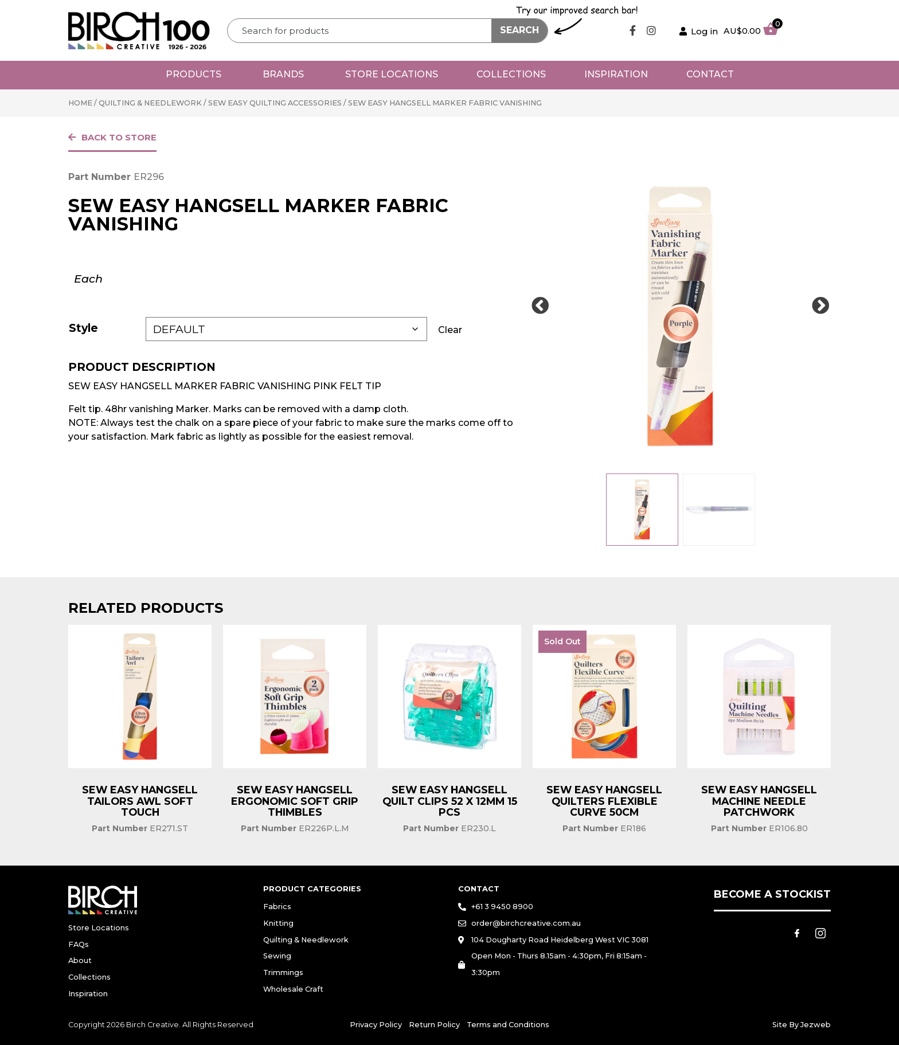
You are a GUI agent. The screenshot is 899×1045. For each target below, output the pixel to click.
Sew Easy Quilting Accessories (275, 103)
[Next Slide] (820, 306)
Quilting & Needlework (150, 103)
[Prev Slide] (540, 306)
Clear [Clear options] (450, 329)
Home (80, 103)
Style (83, 328)
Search (519, 30)
